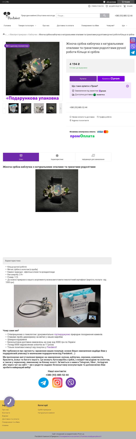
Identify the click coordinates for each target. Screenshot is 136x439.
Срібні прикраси (44, 410)
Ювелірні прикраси (18, 34)
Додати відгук (115, 6)
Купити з (111, 78)
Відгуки (5, 416)
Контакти (6, 413)
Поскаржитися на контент (69, 436)
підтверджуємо (62, 334)
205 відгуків (111, 2)
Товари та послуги (26, 26)
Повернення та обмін (90, 26)
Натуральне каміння (46, 413)
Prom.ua (81, 434)
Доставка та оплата (65, 26)
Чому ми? (110, 26)
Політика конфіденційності (91, 436)
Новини (5, 425)
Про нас (46, 26)
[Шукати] (104, 15)
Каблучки (33, 34)
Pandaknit (51, 347)
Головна (7, 26)
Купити (83, 79)
